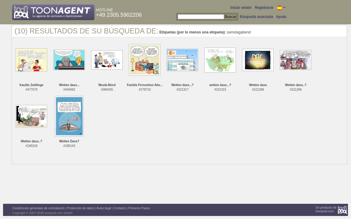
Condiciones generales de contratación (38, 208)
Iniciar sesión (241, 7)
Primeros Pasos (139, 208)
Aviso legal (104, 208)
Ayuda (281, 17)
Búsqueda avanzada (256, 17)
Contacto (120, 208)
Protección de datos (80, 208)
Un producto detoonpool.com (326, 209)
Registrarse (263, 7)
